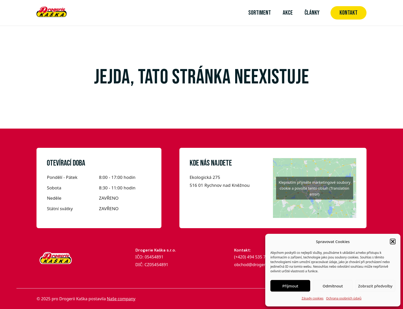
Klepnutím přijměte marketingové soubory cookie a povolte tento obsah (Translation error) (314, 188)
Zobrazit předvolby (375, 285)
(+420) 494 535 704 (252, 257)
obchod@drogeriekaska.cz (259, 264)
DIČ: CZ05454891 (151, 264)
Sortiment (259, 12)
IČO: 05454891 (149, 257)
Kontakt (349, 12)
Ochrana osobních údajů (344, 298)
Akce (288, 12)
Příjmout (290, 285)
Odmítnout (333, 285)
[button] (392, 241)
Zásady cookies (313, 298)
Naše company (121, 299)
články (312, 12)
